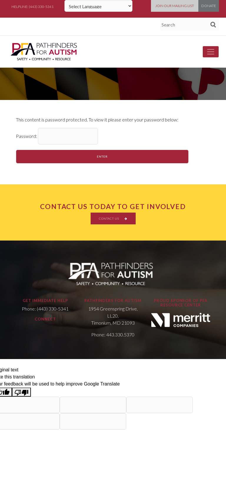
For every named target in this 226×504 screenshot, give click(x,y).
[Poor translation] (21, 392)
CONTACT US (113, 218)
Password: (57, 136)
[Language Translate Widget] (98, 6)
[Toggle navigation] (210, 52)
